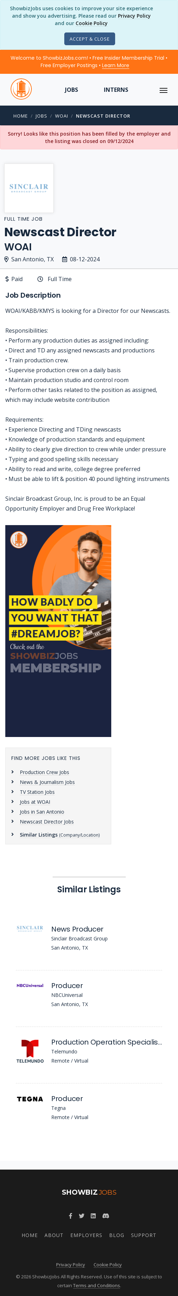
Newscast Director (103, 116)
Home (20, 116)
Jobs (71, 90)
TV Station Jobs (37, 792)
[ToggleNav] (163, 89)
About (54, 1235)
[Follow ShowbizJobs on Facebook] (70, 1216)
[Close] (89, 38)
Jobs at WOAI (35, 801)
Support (143, 1235)
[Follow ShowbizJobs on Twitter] (81, 1216)
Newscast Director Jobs (47, 821)
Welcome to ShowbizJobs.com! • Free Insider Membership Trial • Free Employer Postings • (89, 61)
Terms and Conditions (96, 1285)
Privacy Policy (134, 15)
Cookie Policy (92, 23)
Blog (116, 1235)
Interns (116, 90)
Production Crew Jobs (44, 772)
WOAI (61, 116)
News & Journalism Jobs (47, 782)
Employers (86, 1235)
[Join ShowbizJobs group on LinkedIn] (93, 1216)
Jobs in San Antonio (42, 811)
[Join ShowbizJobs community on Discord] (105, 1216)
